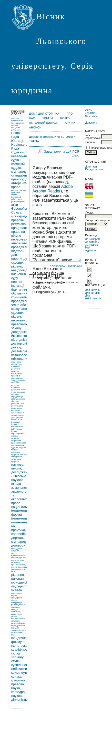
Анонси (35, 127)
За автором (92, 242)
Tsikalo (34, 141)
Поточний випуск (43, 123)
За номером (92, 239)
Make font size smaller (89, 269)
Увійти (47, 118)
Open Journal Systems (91, 113)
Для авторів (92, 292)
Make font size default (89, 275)
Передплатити (94, 169)
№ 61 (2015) (65, 136)
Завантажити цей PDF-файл (62, 153)
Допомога (91, 122)
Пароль (90, 142)
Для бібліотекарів (93, 297)
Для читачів (92, 290)
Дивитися (91, 166)
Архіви (70, 123)
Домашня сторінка (44, 113)
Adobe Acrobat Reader (53, 188)
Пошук (65, 118)
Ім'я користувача (92, 137)
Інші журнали (90, 249)
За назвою (91, 244)
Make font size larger (89, 281)
